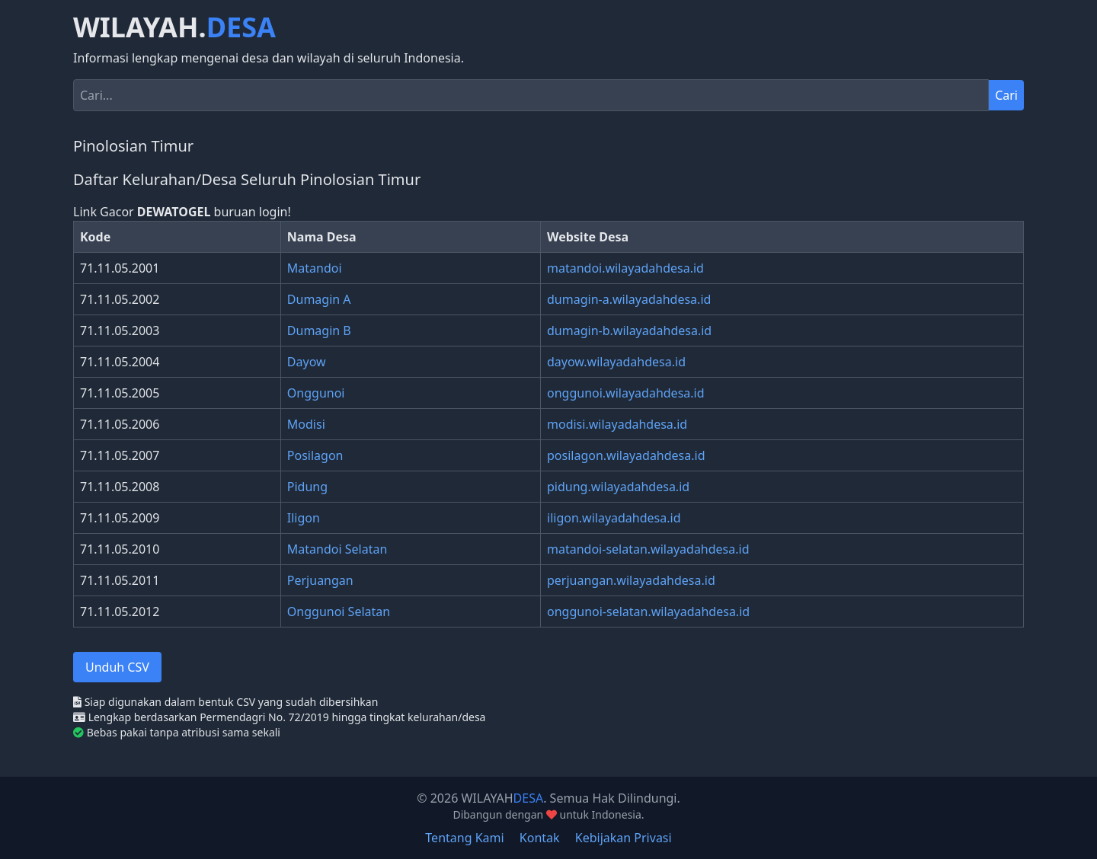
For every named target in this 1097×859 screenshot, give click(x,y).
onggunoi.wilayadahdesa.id (626, 393)
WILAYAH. (174, 27)
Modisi (306, 424)
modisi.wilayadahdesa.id (617, 424)
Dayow (306, 361)
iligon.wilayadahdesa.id (614, 517)
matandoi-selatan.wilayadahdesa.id (648, 549)
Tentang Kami (464, 837)
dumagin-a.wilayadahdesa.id (629, 299)
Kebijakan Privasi (623, 837)
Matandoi (314, 268)
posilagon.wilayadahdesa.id (626, 455)
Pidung (307, 486)
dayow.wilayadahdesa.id (616, 361)
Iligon (303, 517)
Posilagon (315, 455)
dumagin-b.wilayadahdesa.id (629, 330)
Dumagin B (319, 330)
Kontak (540, 837)
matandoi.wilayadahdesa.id (625, 268)
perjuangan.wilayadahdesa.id (631, 580)
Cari (1006, 95)
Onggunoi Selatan (338, 611)
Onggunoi (316, 393)
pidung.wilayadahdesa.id (618, 486)
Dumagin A (319, 299)
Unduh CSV (117, 667)
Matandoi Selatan (337, 549)
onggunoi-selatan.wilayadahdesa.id (648, 611)
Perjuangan (320, 580)
